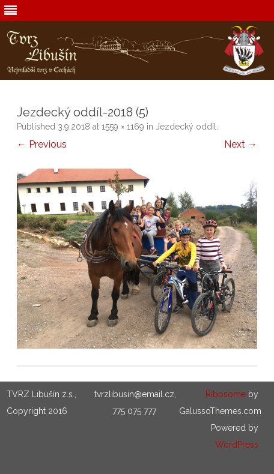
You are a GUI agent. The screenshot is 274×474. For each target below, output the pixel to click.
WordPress (236, 444)
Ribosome (226, 394)
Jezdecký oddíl (186, 126)
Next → (240, 144)
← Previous (42, 144)
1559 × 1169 (123, 126)
